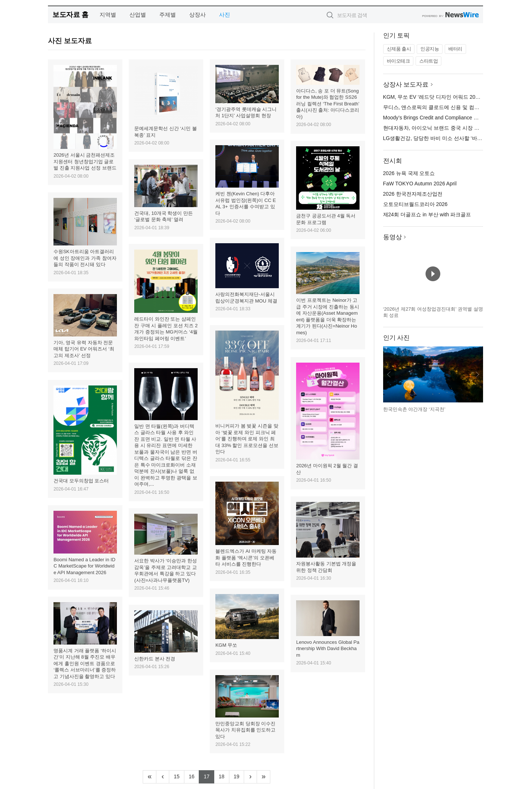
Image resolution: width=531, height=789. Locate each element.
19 (239, 776)
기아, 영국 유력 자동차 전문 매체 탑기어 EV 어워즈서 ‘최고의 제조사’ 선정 (83, 349)
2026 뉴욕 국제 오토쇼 (409, 173)
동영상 (392, 237)
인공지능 (429, 49)
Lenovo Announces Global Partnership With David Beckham (327, 648)
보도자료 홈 (70, 14)
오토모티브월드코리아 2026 (415, 204)
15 (179, 776)
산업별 (137, 14)
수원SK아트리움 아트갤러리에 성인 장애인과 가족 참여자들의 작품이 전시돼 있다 (84, 258)
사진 (224, 14)
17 (209, 776)
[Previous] (162, 776)
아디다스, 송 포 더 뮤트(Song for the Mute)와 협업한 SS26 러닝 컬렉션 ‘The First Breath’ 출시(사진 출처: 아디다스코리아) (327, 103)
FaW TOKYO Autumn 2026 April (420, 183)
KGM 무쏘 (226, 645)
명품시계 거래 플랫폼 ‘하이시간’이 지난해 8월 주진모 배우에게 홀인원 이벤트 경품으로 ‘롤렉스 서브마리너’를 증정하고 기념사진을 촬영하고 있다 (84, 663)
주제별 (167, 14)
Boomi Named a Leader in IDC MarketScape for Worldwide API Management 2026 (84, 566)
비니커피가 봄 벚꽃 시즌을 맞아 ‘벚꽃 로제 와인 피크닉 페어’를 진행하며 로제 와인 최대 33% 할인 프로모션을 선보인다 (246, 438)
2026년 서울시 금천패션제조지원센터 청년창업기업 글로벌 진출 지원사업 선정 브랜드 (84, 161)
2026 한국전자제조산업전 (412, 194)
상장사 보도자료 (406, 84)
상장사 (197, 14)
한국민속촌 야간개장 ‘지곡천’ (414, 409)
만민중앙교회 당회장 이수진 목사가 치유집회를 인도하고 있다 (245, 730)
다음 (477, 374)
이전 (389, 374)
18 (224, 776)
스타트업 (428, 61)
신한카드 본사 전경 (154, 658)
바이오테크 (398, 61)
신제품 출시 (399, 49)
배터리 (455, 49)
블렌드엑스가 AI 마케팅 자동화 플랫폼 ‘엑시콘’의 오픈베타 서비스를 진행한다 (246, 557)
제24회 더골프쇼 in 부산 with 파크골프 (427, 214)
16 (194, 776)
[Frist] (149, 776)
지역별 (108, 14)
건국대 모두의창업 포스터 (81, 480)
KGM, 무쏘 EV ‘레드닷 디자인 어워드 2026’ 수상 (438, 97)
